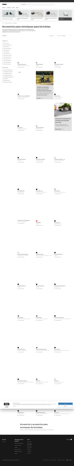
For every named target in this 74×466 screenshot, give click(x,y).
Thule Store (29, 453)
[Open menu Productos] (4, 7)
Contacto (3, 441)
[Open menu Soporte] (18, 7)
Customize (65, 463)
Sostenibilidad (29, 447)
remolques (32, 429)
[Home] (11, 4)
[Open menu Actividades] (9, 7)
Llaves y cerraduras (18, 445)
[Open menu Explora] (14, 7)
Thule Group (29, 451)
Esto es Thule (29, 441)
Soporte (16, 453)
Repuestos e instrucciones (19, 443)
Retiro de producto (18, 449)
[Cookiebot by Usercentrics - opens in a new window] (6, 464)
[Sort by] (66, 36)
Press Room (29, 449)
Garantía (16, 447)
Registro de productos (18, 451)
